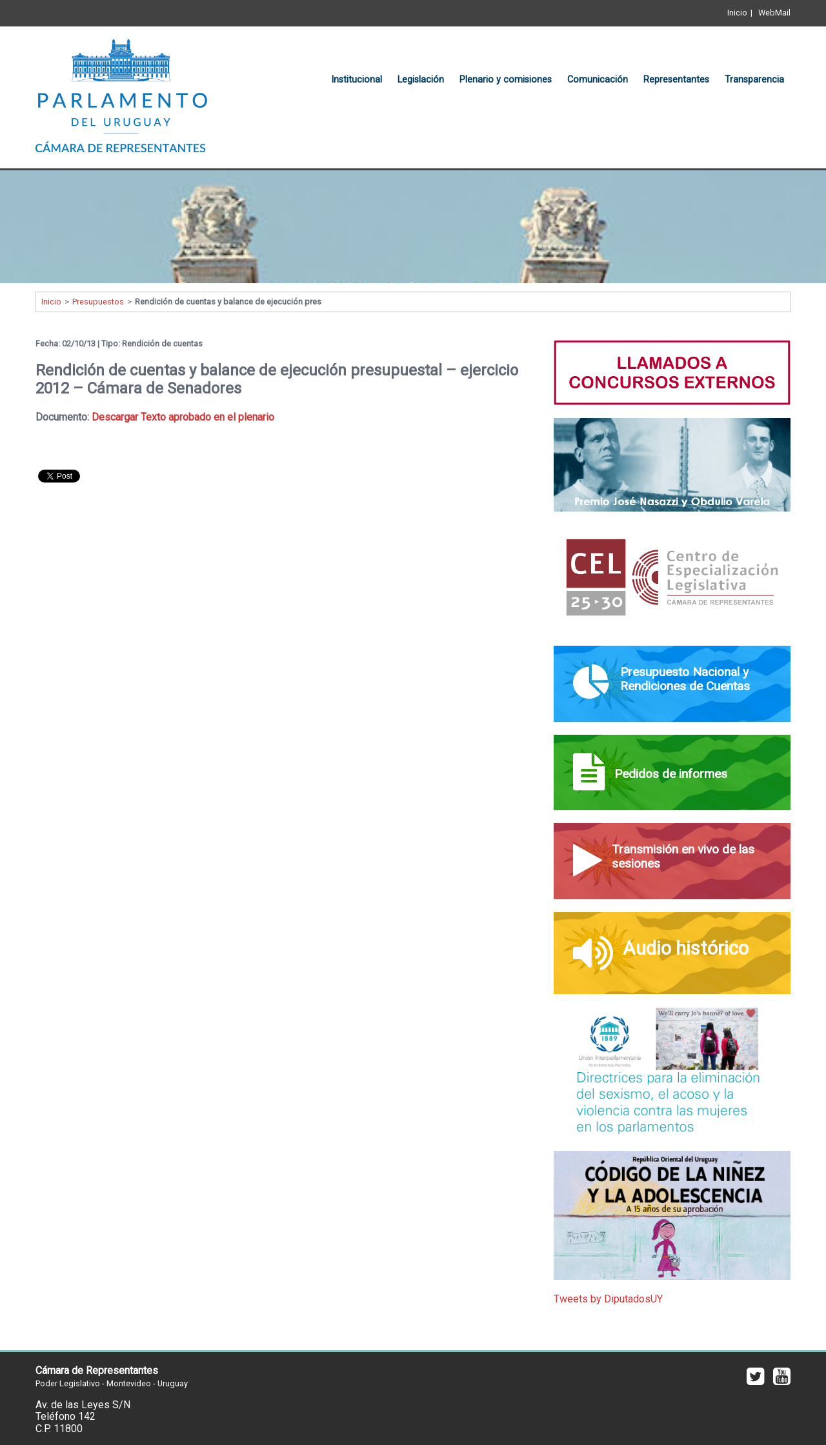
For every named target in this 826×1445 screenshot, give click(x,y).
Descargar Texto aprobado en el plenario (183, 417)
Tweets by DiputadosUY (608, 1299)
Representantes (676, 79)
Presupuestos (98, 301)
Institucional (356, 79)
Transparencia (754, 79)
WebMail (774, 12)
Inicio (737, 12)
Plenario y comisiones (505, 79)
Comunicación (597, 79)
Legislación (421, 79)
